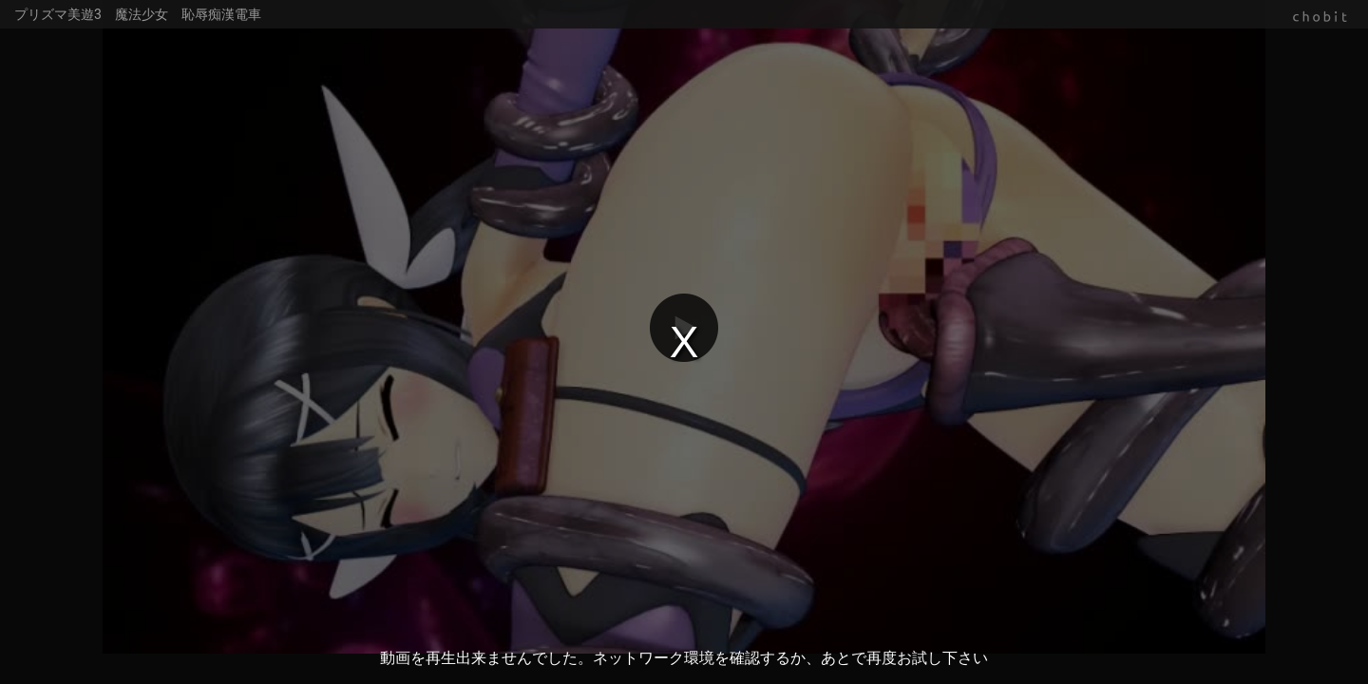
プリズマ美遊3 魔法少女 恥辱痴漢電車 (137, 14)
